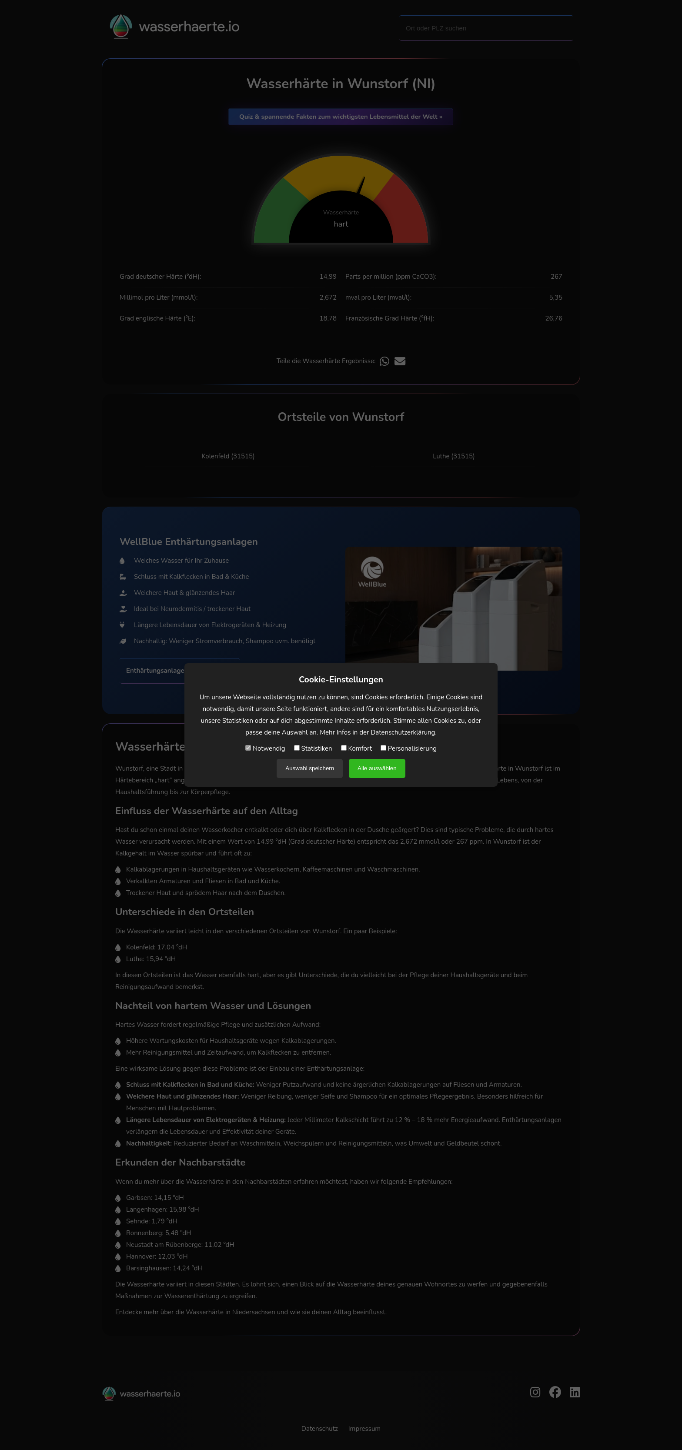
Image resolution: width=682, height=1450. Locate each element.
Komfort (356, 748)
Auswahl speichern (309, 768)
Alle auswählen (377, 768)
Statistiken (313, 748)
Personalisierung (409, 748)
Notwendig (265, 748)
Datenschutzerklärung (403, 732)
